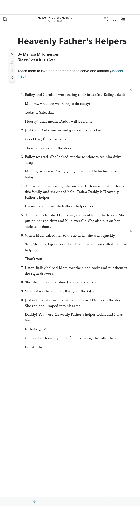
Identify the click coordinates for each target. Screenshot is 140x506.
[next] (105, 502)
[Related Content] (123, 19)
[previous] (35, 502)
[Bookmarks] (115, 19)
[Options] (132, 19)
